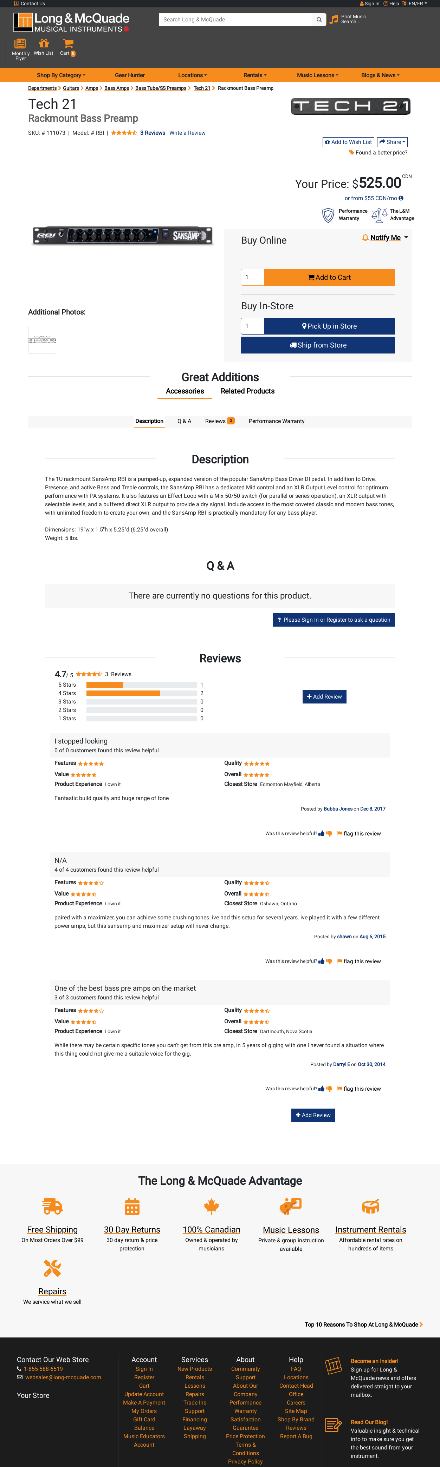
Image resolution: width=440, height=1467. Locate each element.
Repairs (195, 1327)
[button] (424, 25)
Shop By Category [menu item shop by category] (59, 50)
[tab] (184, 368)
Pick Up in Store (329, 301)
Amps (91, 63)
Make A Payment (144, 1336)
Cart (144, 1319)
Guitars (71, 63)
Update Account (144, 1327)
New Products (194, 1302)
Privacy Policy (245, 1395)
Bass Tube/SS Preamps (160, 63)
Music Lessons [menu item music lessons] (315, 50)
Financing (194, 1353)
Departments (42, 63)
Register (144, 1311)
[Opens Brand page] (350, 81)
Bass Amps (116, 63)
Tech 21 (202, 63)
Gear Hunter (129, 50)
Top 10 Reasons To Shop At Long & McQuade (363, 1258)
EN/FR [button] (412, 3)
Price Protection (245, 1370)
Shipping (195, 1370)
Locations (296, 1311)
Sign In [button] (369, 3)
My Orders (144, 1344)
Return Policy (245, 1403)
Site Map (296, 1344)
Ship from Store (318, 320)
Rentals (195, 1311)
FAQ (296, 1302)
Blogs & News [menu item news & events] (378, 50)
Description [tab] (149, 396)
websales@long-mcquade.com (59, 1311)
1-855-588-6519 (40, 1302)
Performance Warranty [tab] (277, 396)
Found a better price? (378, 127)
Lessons (195, 1319)
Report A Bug (296, 1370)
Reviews (296, 1361)
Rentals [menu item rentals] (253, 50)
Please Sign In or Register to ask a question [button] (334, 595)
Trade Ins (194, 1336)
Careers (296, 1336)
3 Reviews (152, 108)
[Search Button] (309, 24)
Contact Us (29, 4)
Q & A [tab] (184, 396)
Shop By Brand (296, 1353)
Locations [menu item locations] (190, 50)
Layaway (194, 1361)
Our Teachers (245, 1412)
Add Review (324, 672)
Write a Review (187, 108)
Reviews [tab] (220, 395)
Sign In (144, 1302)
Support (195, 1344)
